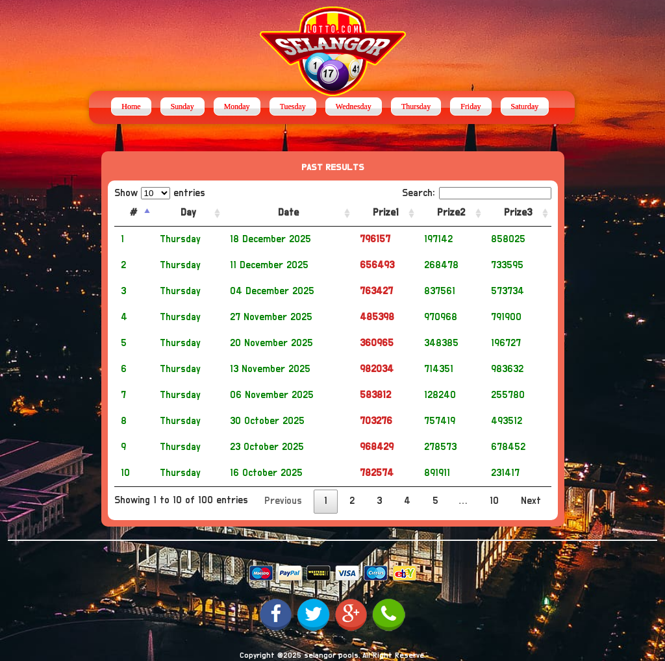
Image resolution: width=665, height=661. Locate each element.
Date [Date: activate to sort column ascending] (288, 213)
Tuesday (293, 106)
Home (130, 106)
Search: (476, 193)
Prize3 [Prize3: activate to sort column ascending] (518, 213)
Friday (470, 106)
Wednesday (353, 106)
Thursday (416, 106)
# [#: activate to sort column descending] (133, 213)
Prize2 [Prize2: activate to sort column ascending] (451, 213)
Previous (283, 501)
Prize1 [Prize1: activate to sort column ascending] (386, 213)
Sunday (182, 106)
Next (531, 501)
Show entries (159, 193)
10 (494, 501)
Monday (237, 106)
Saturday (525, 106)
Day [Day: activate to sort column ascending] (188, 213)
